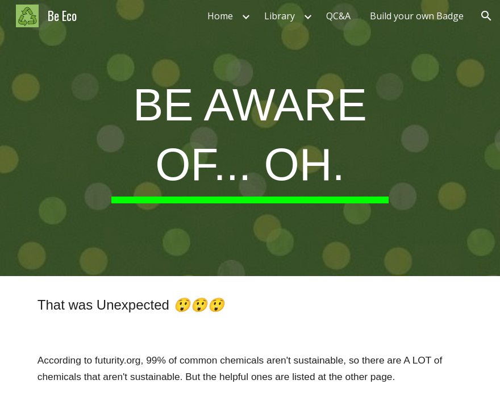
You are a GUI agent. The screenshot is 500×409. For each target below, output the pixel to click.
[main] (250, 138)
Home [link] (220, 16)
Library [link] (279, 16)
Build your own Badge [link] (417, 16)
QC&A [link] (338, 16)
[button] (486, 16)
